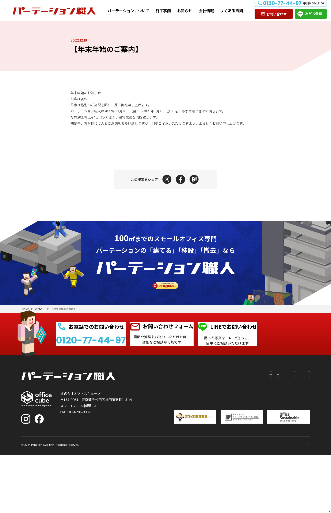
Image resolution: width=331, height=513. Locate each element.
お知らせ (184, 10)
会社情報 (206, 10)
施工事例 (163, 10)
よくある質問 (231, 10)
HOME (25, 352)
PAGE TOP (314, 488)
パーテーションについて (128, 10)
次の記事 (243, 147)
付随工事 (203, 437)
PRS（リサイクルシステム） (218, 445)
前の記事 (88, 147)
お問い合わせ (276, 13)
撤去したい (178, 452)
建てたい (176, 437)
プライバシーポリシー (293, 502)
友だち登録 (313, 13)
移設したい (178, 445)
